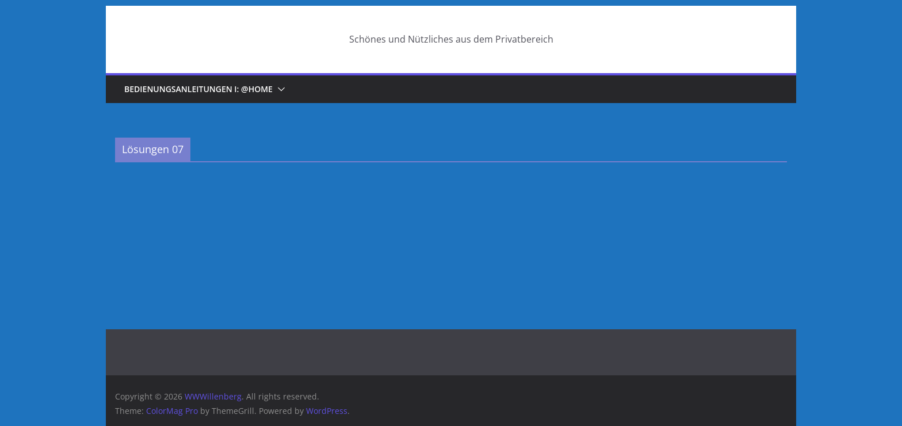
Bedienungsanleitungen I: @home (198, 88)
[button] (279, 89)
